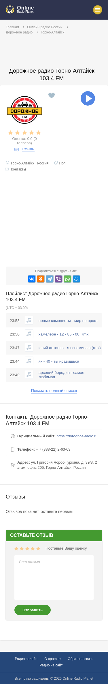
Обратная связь (80, 659)
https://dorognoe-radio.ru (76, 436)
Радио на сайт (51, 665)
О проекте (52, 659)
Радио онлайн (26, 659)
